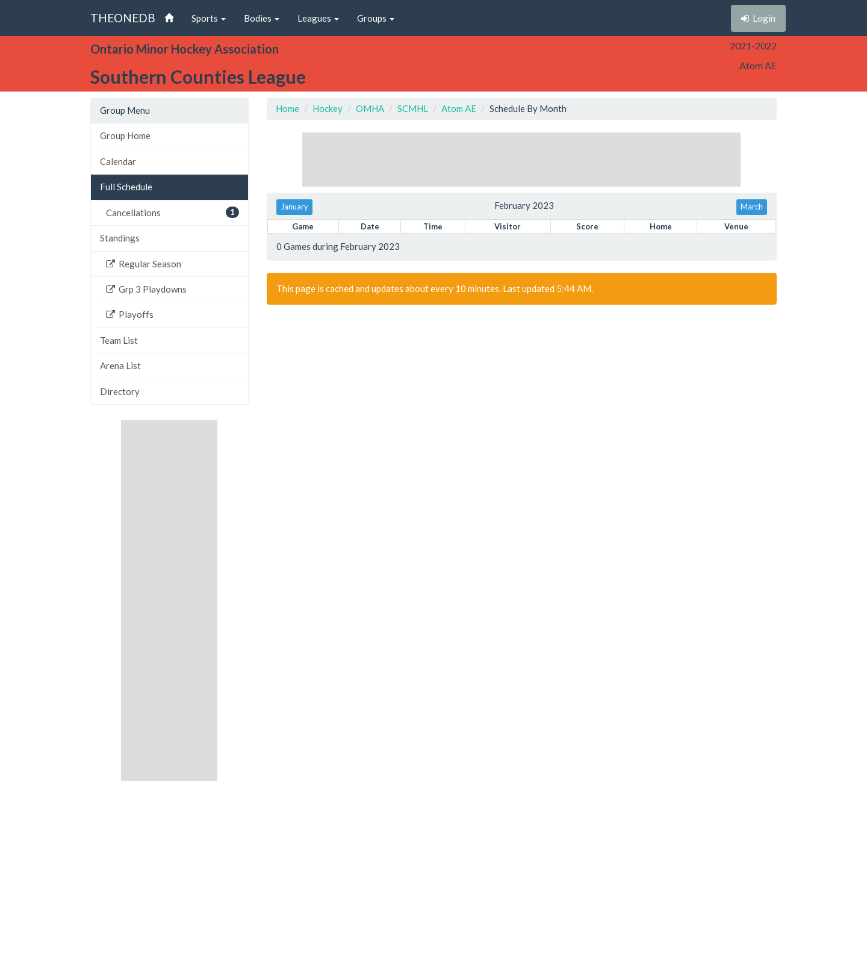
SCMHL (412, 108)
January (294, 206)
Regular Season (143, 263)
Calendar (118, 161)
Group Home (125, 135)
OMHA (370, 108)
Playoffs (130, 314)
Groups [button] (375, 18)
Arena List (120, 365)
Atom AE (458, 108)
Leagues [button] (318, 18)
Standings (120, 237)
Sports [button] (208, 18)
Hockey (327, 108)
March (752, 206)
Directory (120, 391)
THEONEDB (122, 18)
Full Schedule (126, 186)
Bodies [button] (261, 18)
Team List (119, 340)
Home (287, 108)
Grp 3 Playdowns (146, 289)
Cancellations (172, 212)
